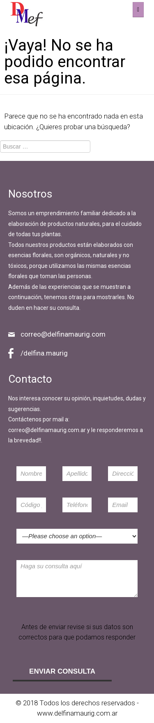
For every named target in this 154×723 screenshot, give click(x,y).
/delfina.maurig (44, 353)
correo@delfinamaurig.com (63, 334)
